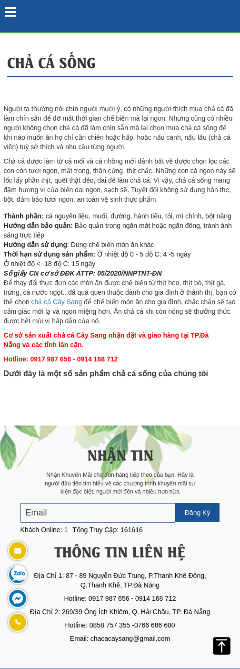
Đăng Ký (197, 512)
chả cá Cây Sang (56, 302)
